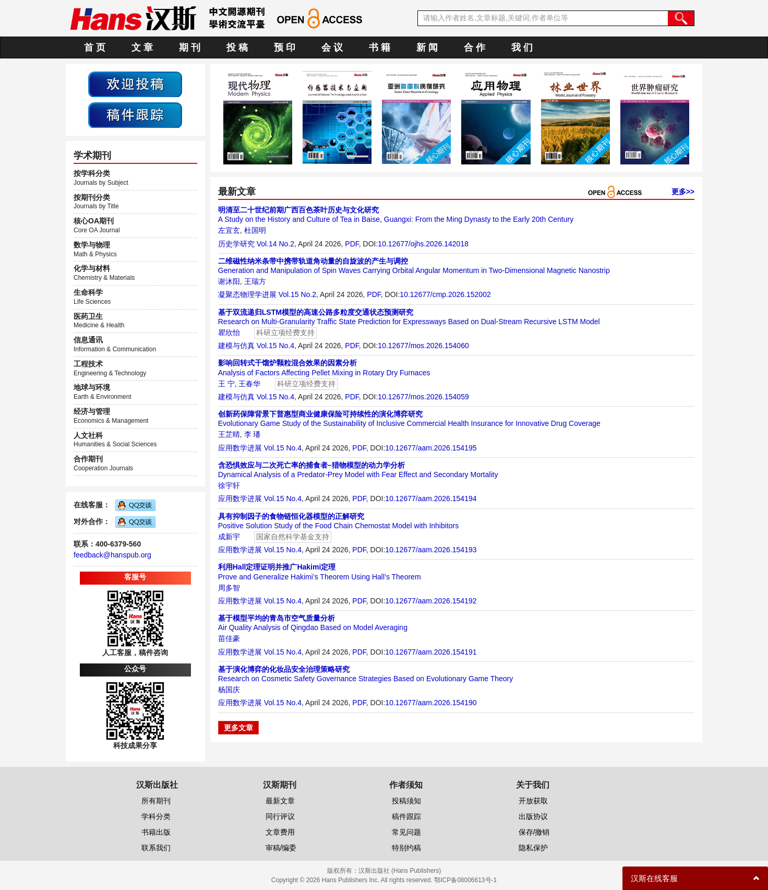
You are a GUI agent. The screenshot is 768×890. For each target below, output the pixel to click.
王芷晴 (229, 434)
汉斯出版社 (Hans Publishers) (399, 870)
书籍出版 (156, 832)
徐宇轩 (229, 485)
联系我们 (156, 848)
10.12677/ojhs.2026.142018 (423, 244)
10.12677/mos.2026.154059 (423, 397)
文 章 (142, 47)
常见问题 (406, 832)
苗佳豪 (229, 638)
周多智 (229, 588)
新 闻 (427, 47)
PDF (351, 244)
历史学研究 (236, 244)
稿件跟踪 (406, 816)
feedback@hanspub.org (112, 555)
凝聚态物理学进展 (247, 294)
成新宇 (229, 536)
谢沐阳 (229, 281)
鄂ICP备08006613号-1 (465, 880)
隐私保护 (533, 848)
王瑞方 (255, 281)
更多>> (682, 191)
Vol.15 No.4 (275, 345)
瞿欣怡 (229, 332)
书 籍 (379, 47)
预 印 (284, 47)
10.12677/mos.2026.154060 (423, 345)
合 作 (474, 47)
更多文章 (238, 727)
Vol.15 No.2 (297, 294)
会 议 (332, 47)
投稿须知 (406, 801)
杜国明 (255, 230)
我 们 (522, 47)
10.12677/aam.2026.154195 (430, 448)
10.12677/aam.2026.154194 (430, 498)
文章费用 (280, 832)
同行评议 (280, 816)
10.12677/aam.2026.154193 (430, 549)
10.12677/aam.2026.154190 (430, 702)
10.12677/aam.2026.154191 (430, 652)
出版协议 (533, 816)
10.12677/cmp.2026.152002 (445, 294)
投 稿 (237, 47)
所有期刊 (156, 801)
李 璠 (252, 434)
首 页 (94, 47)
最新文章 (280, 801)
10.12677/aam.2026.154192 (430, 601)
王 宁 (226, 383)
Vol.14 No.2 (275, 244)
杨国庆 (229, 689)
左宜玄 (229, 230)
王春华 (249, 383)
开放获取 (533, 801)
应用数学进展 (240, 448)
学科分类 (156, 816)
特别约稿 (406, 848)
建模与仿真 (236, 345)
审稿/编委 (281, 848)
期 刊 (189, 47)
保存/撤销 (534, 832)
